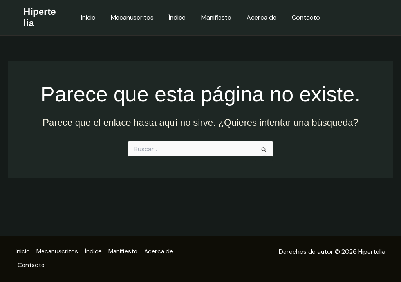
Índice (178, 17)
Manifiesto (215, 17)
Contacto (299, 17)
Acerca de (257, 17)
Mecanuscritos (136, 17)
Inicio (95, 17)
